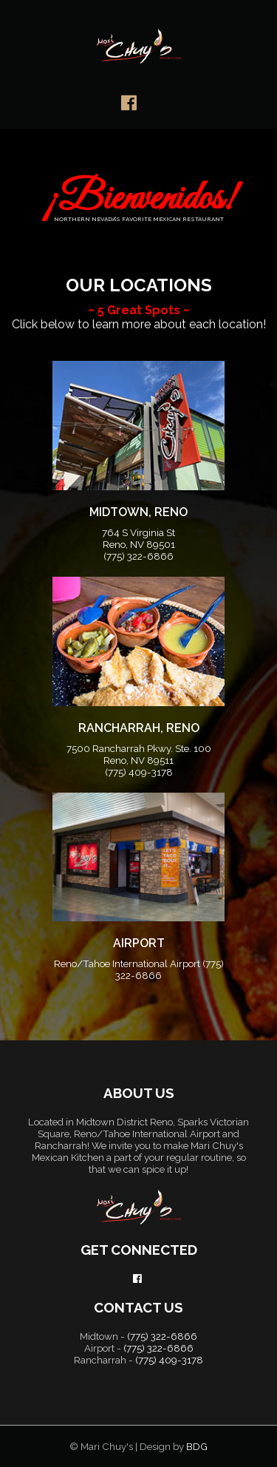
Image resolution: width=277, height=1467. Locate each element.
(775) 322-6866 (138, 556)
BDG (197, 1446)
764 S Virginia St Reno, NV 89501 (138, 538)
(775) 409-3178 (139, 772)
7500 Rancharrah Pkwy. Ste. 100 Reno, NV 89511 (138, 754)
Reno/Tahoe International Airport (128, 963)
